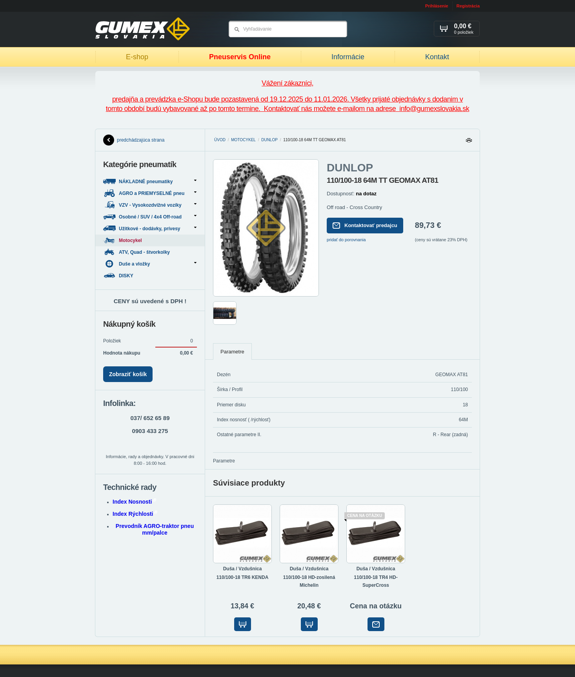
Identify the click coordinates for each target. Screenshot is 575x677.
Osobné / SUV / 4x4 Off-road (150, 216)
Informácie (347, 57)
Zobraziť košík (128, 374)
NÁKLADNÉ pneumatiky (150, 181)
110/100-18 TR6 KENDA (243, 577)
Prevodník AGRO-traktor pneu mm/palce (155, 529)
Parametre (232, 352)
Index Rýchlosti (135, 514)
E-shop (137, 57)
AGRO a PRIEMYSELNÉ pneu (150, 193)
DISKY (119, 275)
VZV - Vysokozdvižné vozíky (150, 205)
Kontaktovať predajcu (365, 225)
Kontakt (437, 57)
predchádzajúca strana (133, 140)
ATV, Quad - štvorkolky (137, 252)
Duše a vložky (150, 264)
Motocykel (243, 140)
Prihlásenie (436, 6)
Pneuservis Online (240, 57)
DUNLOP (269, 140)
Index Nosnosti (134, 502)
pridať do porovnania (346, 239)
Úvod (220, 140)
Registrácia (468, 6)
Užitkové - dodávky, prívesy (150, 228)
